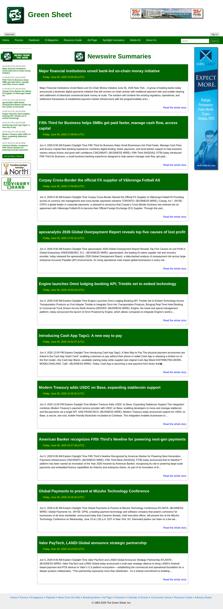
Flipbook (50, 597)
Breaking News (91, 597)
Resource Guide (73, 40)
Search (215, 41)
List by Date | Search (13, 156)
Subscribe (9, 34)
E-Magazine (51, 40)
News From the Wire (69, 597)
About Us (151, 40)
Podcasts (119, 597)
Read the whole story (174, 107)
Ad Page (92, 40)
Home (5, 40)
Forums (19, 40)
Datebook (34, 40)
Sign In (215, 34)
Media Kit (135, 40)
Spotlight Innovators (114, 40)
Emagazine (37, 597)
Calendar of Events (137, 597)
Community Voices (161, 597)
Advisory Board (203, 597)
